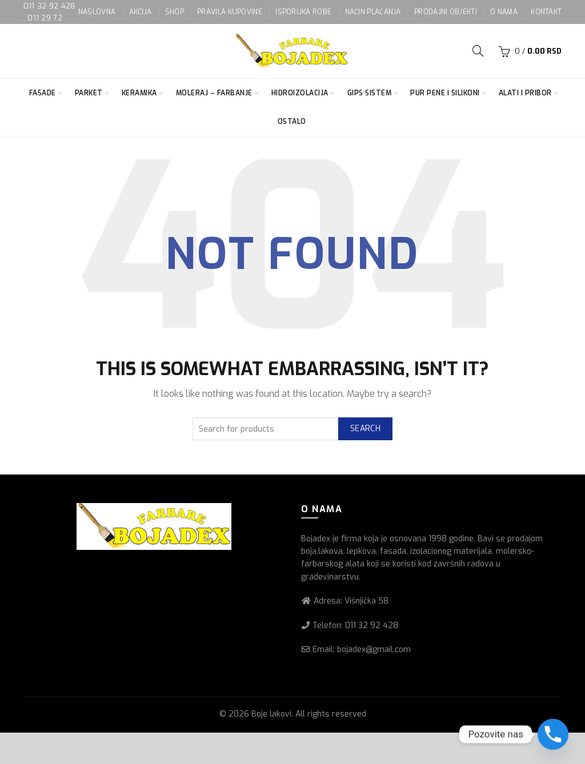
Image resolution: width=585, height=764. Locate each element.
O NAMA (504, 12)
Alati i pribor (525, 93)
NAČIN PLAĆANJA (373, 12)
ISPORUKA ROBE (303, 12)
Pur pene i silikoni (445, 93)
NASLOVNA (96, 12)
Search (365, 428)
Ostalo (292, 121)
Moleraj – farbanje (214, 93)
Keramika (139, 93)
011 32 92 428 (49, 6)
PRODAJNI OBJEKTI (445, 12)
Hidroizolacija (299, 93)
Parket (89, 93)
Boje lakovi (271, 714)
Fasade (42, 93)
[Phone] (553, 734)
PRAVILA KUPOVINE (229, 12)
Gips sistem (369, 93)
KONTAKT (546, 12)
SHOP (174, 12)
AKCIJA (140, 12)
